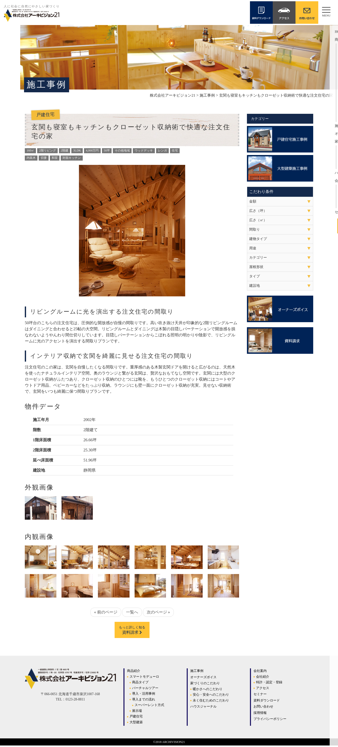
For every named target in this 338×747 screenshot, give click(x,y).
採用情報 (260, 714)
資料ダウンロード (267, 702)
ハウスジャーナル (203, 708)
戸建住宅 (136, 718)
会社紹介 (262, 678)
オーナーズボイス (203, 678)
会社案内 (260, 672)
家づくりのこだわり (205, 685)
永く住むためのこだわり (211, 702)
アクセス (262, 689)
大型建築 (136, 724)
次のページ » (158, 612)
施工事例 (196, 672)
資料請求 (132, 631)
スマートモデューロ (144, 678)
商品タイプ (140, 684)
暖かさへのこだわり (207, 690)
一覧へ (132, 612)
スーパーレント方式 (149, 706)
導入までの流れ (143, 701)
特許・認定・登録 (269, 684)
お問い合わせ (263, 708)
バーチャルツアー (145, 689)
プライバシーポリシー (270, 720)
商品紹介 (133, 672)
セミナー (260, 695)
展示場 (137, 712)
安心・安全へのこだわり (211, 696)
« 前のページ (105, 612)
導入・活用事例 (143, 695)
